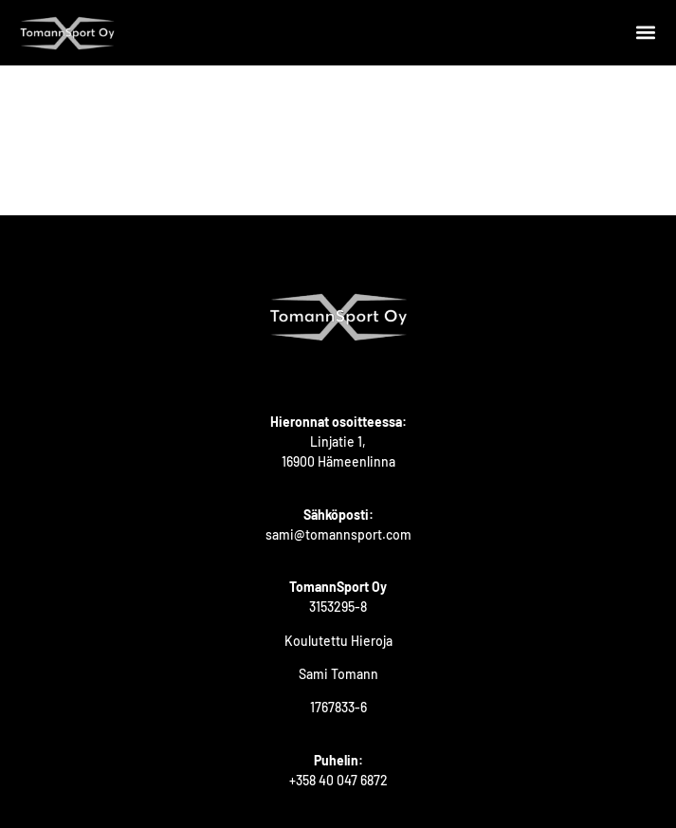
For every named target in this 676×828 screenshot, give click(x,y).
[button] (645, 32)
